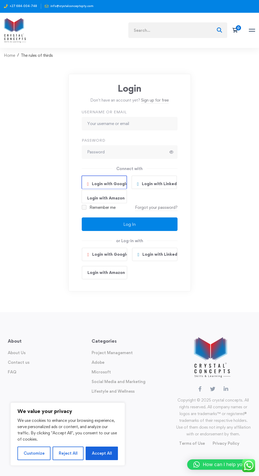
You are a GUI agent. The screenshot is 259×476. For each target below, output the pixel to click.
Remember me (99, 207)
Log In (129, 224)
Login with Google (109, 183)
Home (9, 55)
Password (93, 140)
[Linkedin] (226, 389)
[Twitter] (213, 389)
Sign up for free (155, 100)
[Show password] (172, 152)
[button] (220, 464)
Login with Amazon (106, 198)
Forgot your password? (156, 207)
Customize (34, 453)
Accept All (102, 453)
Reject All (68, 453)
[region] (67, 434)
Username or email (104, 112)
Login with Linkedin (159, 183)
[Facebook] (200, 389)
